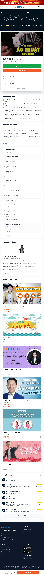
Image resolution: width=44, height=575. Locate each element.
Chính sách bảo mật (27, 540)
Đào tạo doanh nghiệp (5, 551)
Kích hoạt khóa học (27, 533)
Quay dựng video (4, 555)
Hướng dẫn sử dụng (27, 531)
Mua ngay (22, 70)
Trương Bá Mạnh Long (32, 25)
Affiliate (2, 557)
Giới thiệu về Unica (27, 529)
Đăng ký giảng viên (5, 547)
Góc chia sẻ (25, 535)
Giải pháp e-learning (5, 549)
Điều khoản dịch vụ (27, 538)
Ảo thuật (8, 235)
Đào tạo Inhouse (4, 553)
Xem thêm (5, 143)
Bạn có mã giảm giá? (22, 88)
